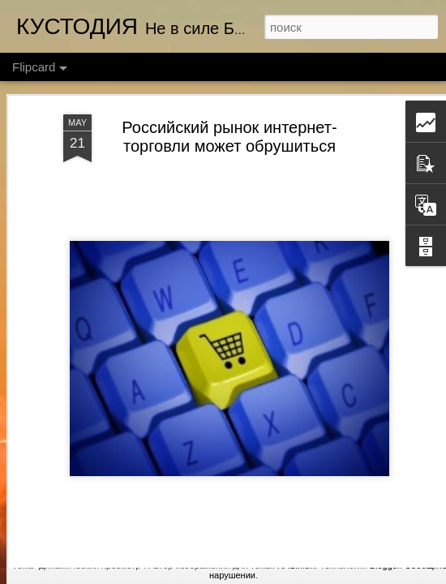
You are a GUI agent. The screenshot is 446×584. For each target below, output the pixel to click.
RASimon (296, 565)
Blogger (385, 565)
